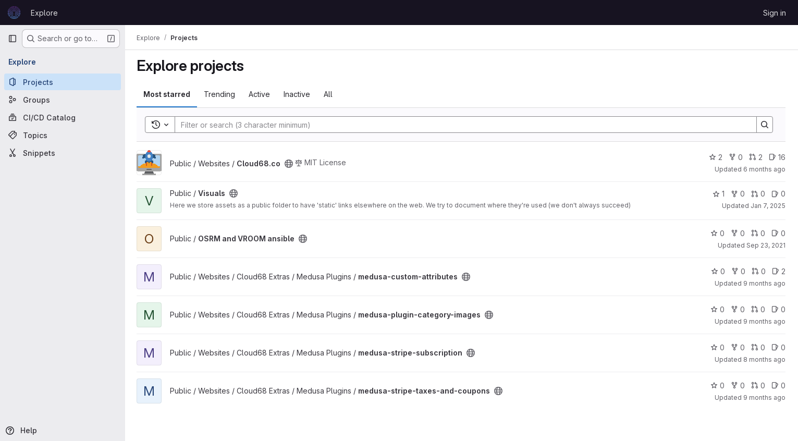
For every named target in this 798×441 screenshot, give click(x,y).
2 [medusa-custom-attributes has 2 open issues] (778, 271)
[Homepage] (14, 12)
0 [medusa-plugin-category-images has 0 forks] (738, 309)
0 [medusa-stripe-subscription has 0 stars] (717, 347)
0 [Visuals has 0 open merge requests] (758, 193)
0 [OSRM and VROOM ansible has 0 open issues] (778, 233)
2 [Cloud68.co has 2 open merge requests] (756, 157)
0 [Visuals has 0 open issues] (778, 193)
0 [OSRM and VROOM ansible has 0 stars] (717, 233)
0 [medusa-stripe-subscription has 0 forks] (738, 347)
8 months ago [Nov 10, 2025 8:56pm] (764, 359)
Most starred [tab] (167, 94)
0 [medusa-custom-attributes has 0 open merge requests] (759, 271)
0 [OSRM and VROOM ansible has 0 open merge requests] (758, 233)
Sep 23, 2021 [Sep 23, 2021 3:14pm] (765, 245)
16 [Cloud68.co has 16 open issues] (777, 157)
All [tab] (329, 94)
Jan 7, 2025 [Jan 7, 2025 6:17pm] (768, 206)
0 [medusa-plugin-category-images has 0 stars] (717, 309)
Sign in (774, 12)
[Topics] (62, 135)
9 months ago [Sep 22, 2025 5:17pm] (764, 397)
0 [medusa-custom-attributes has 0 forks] (738, 271)
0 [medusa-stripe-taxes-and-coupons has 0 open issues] (778, 385)
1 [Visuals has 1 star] (719, 193)
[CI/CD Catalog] (62, 117)
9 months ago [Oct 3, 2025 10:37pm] (764, 283)
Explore (44, 12)
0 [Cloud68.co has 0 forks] (736, 157)
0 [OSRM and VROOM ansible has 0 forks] (738, 233)
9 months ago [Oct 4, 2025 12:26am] (764, 321)
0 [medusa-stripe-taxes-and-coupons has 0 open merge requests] (758, 385)
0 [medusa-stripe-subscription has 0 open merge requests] (758, 347)
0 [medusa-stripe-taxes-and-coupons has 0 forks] (738, 385)
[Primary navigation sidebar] (12, 38)
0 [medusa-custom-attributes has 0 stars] (718, 271)
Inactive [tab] (298, 94)
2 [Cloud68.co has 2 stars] (715, 157)
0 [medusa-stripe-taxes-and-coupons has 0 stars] (717, 385)
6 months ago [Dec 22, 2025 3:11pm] (764, 169)
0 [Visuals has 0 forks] (738, 193)
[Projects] (62, 82)
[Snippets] (62, 152)
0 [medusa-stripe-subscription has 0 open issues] (778, 347)
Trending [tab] (220, 94)
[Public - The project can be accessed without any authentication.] (290, 164)
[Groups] (62, 99)
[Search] (461, 124)
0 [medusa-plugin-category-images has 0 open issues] (778, 309)
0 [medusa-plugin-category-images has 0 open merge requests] (758, 309)
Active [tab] (260, 94)
